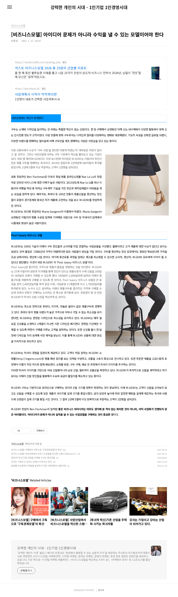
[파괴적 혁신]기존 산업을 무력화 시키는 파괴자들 (33, 457)
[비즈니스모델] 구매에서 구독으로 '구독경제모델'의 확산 (36, 449)
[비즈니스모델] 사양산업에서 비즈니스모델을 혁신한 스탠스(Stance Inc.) (44, 453)
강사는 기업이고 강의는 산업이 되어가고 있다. (31, 461)
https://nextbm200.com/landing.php (38, 62)
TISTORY (89, 590)
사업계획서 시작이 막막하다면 (36, 94)
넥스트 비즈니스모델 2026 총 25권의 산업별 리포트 (51, 68)
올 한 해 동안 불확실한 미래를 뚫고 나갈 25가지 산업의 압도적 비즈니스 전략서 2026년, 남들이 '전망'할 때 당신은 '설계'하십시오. (78, 75)
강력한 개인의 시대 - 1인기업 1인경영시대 (89, 7)
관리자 (101, 590)
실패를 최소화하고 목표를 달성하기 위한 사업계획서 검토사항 (38, 465)
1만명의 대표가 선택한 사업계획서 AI (37, 99)
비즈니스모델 (18, 443)
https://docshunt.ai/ (27, 88)
